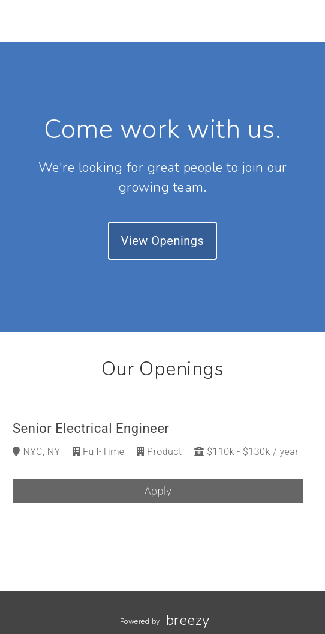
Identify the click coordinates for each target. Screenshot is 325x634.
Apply (158, 491)
